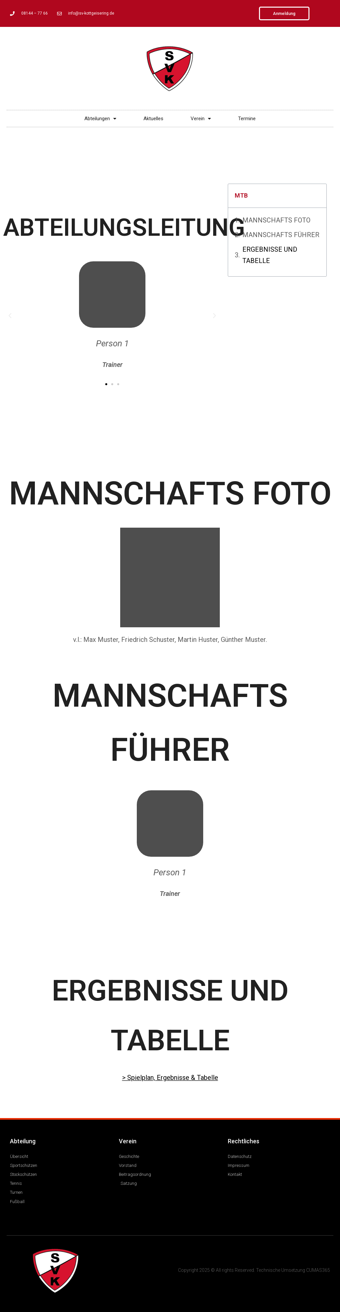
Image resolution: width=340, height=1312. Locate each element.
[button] (10, 315)
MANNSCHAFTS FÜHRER (280, 235)
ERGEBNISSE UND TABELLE (269, 255)
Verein (201, 119)
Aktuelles (153, 119)
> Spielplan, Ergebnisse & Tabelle (170, 1078)
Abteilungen (100, 119)
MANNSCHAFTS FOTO (276, 220)
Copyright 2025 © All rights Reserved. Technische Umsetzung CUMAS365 (254, 1270)
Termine (247, 119)
